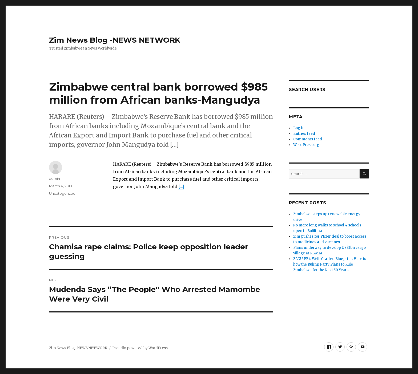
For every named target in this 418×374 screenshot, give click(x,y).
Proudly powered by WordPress (140, 348)
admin (54, 178)
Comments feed (307, 139)
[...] (181, 186)
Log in (298, 128)
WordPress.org (306, 145)
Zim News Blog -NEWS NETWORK (114, 39)
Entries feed (304, 133)
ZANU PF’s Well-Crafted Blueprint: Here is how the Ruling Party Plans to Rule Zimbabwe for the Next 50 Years (329, 264)
